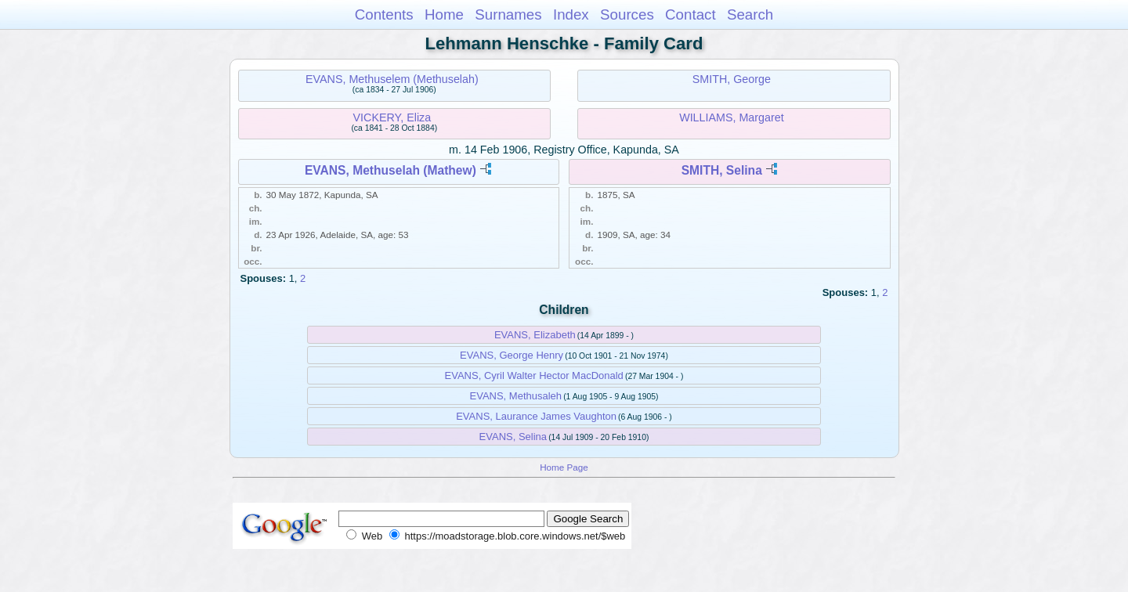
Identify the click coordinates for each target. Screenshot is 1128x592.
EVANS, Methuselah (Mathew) (390, 170)
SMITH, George (731, 79)
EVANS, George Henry (511, 355)
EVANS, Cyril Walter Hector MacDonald (534, 375)
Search (750, 14)
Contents (384, 14)
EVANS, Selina (513, 436)
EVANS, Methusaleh (516, 396)
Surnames (508, 14)
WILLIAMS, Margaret (731, 117)
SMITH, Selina (722, 170)
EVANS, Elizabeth (535, 335)
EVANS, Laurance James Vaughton (536, 416)
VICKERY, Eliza (392, 117)
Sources (627, 14)
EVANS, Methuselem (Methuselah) (392, 79)
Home (444, 14)
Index (571, 14)
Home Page (564, 467)
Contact (690, 14)
